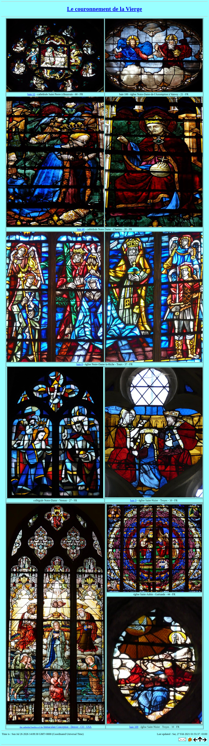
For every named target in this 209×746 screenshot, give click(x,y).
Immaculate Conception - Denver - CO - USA (55, 727)
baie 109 (133, 727)
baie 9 (133, 500)
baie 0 (80, 364)
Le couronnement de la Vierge (104, 9)
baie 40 (81, 229)
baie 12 (31, 94)
